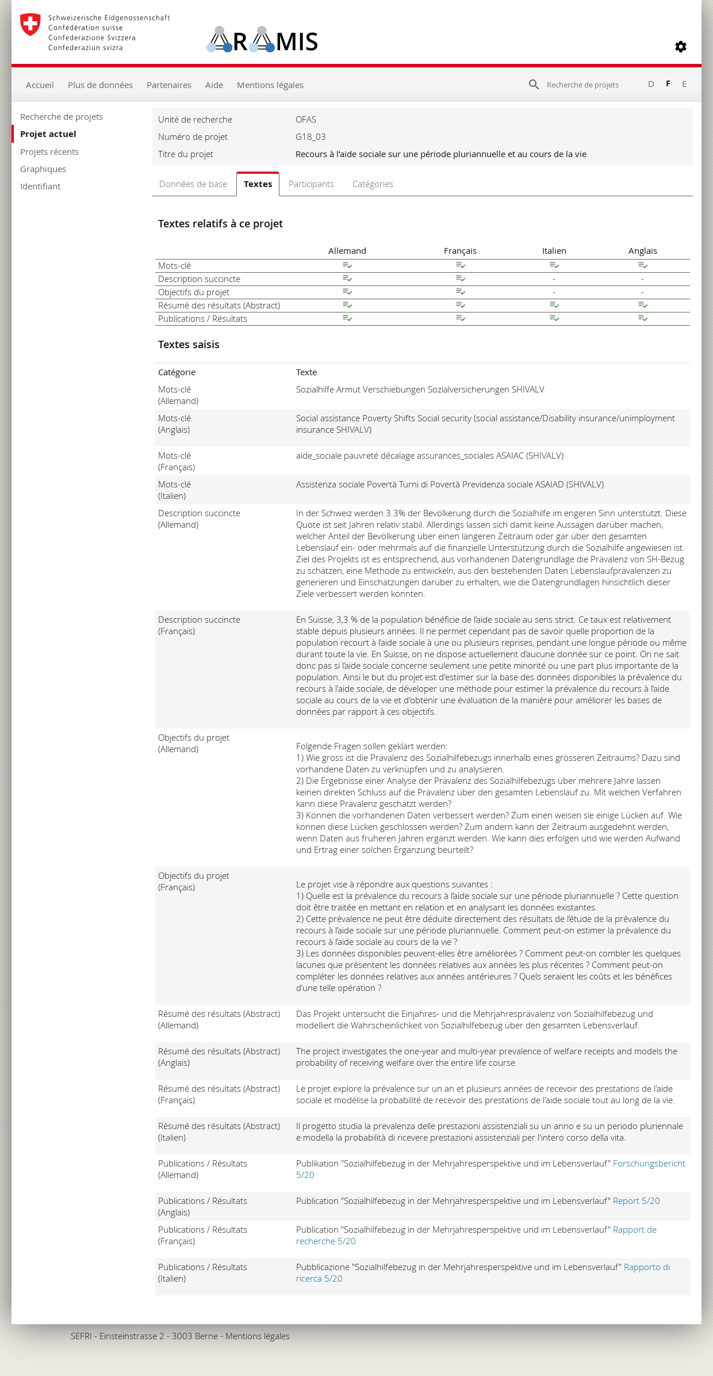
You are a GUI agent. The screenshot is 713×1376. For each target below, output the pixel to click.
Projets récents (49, 151)
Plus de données (100, 84)
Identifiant (40, 186)
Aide (214, 84)
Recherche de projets (61, 116)
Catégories (372, 183)
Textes (258, 184)
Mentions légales (270, 84)
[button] (681, 47)
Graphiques (43, 168)
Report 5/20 (636, 1200)
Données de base (193, 183)
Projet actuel (48, 134)
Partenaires (169, 84)
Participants (311, 183)
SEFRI (81, 1335)
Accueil (40, 84)
